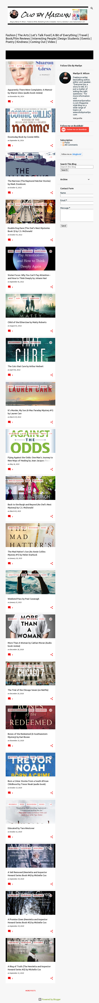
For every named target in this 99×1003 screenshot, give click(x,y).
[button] (51, 101)
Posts (66, 142)
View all (11, 57)
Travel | (84, 35)
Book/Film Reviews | (19, 38)
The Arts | (24, 35)
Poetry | (11, 41)
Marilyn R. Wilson (81, 73)
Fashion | (12, 35)
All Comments (70, 145)
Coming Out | (39, 41)
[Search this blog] (76, 166)
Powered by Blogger (49, 999)
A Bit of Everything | (66, 35)
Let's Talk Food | (42, 35)
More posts (31, 991)
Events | (86, 38)
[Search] (91, 8)
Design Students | (69, 38)
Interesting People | (45, 38)
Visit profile (77, 118)
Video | (52, 41)
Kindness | (23, 41)
